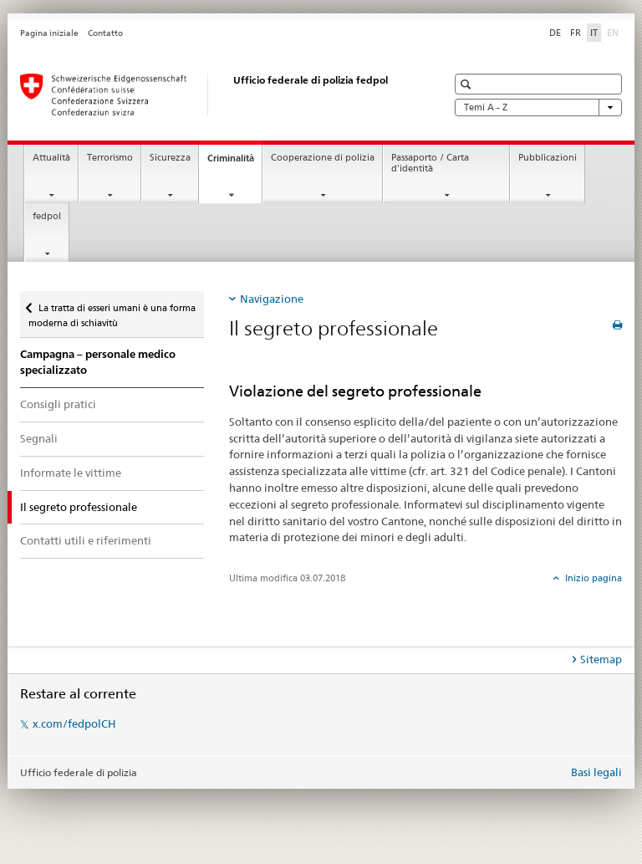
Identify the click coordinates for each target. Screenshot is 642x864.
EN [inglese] (614, 31)
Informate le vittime (70, 472)
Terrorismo (110, 157)
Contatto (105, 33)
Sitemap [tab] (601, 659)
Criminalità (234, 162)
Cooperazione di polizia (322, 157)
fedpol (47, 216)
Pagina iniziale (49, 33)
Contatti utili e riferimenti (85, 540)
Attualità (51, 157)
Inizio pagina (592, 578)
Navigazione (271, 298)
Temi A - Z (538, 107)
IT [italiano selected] (594, 32)
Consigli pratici (58, 404)
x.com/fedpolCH (74, 723)
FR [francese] (575, 32)
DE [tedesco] (555, 32)
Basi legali (596, 772)
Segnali (39, 438)
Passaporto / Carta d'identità (430, 163)
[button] (467, 84)
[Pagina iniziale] (216, 94)
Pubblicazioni (547, 157)
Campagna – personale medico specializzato (98, 362)
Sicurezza (170, 157)
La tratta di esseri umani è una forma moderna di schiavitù (112, 310)
